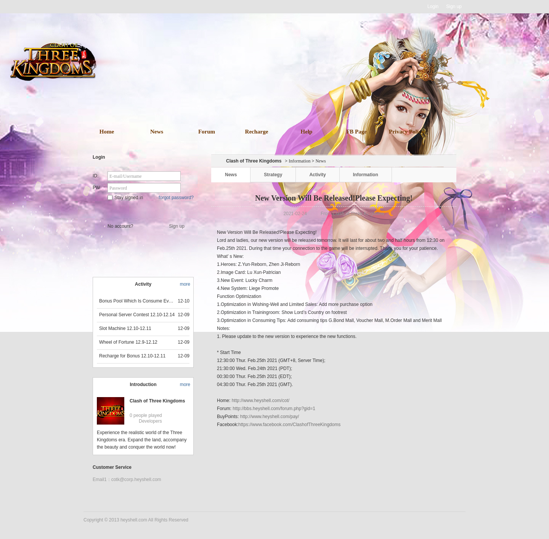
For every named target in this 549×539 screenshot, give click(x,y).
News (156, 132)
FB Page (356, 132)
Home (107, 132)
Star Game (144, 210)
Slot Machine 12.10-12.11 (125, 328)
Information (299, 161)
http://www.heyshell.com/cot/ (260, 400)
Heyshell (108, 6)
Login (432, 6)
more (185, 284)
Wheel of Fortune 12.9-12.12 (128, 342)
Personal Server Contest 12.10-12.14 (137, 314)
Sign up (454, 6)
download (285, 90)
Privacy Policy (406, 132)
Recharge (256, 132)
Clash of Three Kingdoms (157, 401)
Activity (317, 174)
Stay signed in (125, 197)
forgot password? (176, 197)
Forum (206, 132)
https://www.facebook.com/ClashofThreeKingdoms (289, 424)
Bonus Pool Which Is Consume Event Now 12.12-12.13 (137, 301)
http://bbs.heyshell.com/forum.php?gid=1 (274, 408)
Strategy (273, 174)
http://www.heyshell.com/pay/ (269, 416)
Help (307, 132)
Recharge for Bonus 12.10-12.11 (132, 356)
